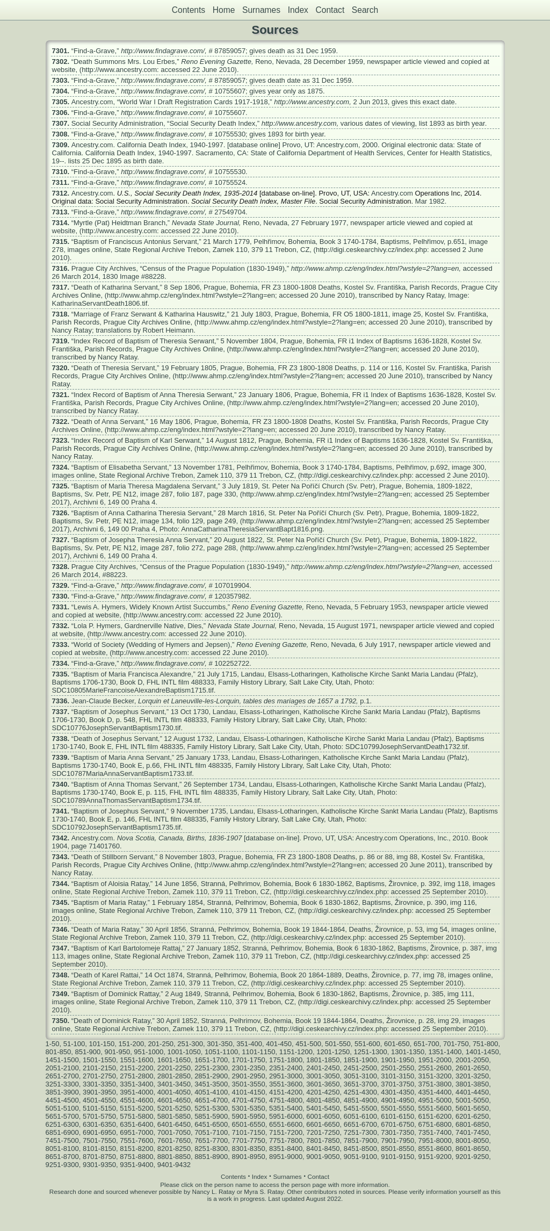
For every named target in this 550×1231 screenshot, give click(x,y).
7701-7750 (248, 1140)
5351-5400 (285, 1108)
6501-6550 (248, 1124)
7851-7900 (360, 1140)
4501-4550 (99, 1100)
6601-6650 (322, 1124)
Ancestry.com (92, 102)
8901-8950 (248, 1157)
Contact (329, 10)
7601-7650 (174, 1140)
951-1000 (148, 1052)
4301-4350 (397, 1092)
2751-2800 (136, 1076)
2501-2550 (397, 1068)
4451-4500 (62, 1100)
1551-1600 (136, 1060)
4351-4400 (435, 1092)
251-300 (190, 1044)
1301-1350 (407, 1052)
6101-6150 (397, 1116)
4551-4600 (136, 1100)
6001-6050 (322, 1116)
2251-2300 (211, 1068)
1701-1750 (248, 1060)
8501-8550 (397, 1148)
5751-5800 (136, 1116)
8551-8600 (435, 1148)
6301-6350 (99, 1124)
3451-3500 (211, 1084)
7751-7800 (285, 1140)
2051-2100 (62, 1068)
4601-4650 (174, 1100)
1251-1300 (370, 1052)
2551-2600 (435, 1068)
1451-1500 (62, 1060)
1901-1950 (397, 1060)
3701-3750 (397, 1084)
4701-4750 (248, 1100)
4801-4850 (322, 1100)
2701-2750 (99, 1076)
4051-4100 (211, 1092)
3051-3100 (360, 1076)
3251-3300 (62, 1084)
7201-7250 (322, 1132)
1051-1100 (221, 1052)
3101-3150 (397, 1076)
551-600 (367, 1044)
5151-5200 (136, 1108)
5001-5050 (472, 1100)
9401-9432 (174, 1165)
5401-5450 (322, 1108)
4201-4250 (322, 1092)
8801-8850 (174, 1157)
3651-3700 (360, 1084)
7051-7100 (211, 1132)
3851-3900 (62, 1092)
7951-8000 (435, 1140)
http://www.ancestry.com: (120, 70)
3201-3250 (472, 1076)
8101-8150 (99, 1148)
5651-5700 (62, 1116)
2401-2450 (322, 1068)
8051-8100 (62, 1148)
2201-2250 (174, 1068)
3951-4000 (136, 1092)
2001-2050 (472, 1060)
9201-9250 (472, 1157)
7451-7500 (62, 1140)
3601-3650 (322, 1084)
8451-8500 (360, 1148)
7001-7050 (174, 1132)
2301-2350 (248, 1068)
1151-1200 (296, 1052)
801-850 (58, 1052)
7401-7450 (472, 1132)
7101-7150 (248, 1132)
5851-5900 (211, 1116)
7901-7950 (397, 1140)
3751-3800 (435, 1084)
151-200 (131, 1044)
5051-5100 (62, 1108)
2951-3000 (285, 1076)
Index (298, 10)
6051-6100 (360, 1116)
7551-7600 (136, 1140)
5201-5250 (174, 1108)
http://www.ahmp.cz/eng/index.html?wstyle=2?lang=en (375, 268)
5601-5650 (472, 1108)
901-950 (117, 1052)
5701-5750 (99, 1116)
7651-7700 (211, 1140)
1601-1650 (174, 1060)
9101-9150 (397, 1157)
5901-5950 (248, 1116)
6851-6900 (62, 1132)
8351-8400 (285, 1148)
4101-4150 (248, 1092)
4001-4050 (174, 1092)
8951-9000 (285, 1157)
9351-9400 (136, 1165)
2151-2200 (136, 1068)
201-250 (160, 1044)
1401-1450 (482, 1052)
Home (224, 10)
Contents (188, 10)
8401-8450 (322, 1148)
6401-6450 (174, 1124)
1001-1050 (184, 1052)
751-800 (485, 1044)
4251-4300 (360, 1092)
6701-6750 (397, 1124)
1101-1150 (258, 1052)
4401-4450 (472, 1092)
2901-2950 (248, 1076)
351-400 (249, 1044)
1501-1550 (99, 1060)
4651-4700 (211, 1100)
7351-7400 (435, 1132)
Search (365, 10)
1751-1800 (285, 1060)
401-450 (279, 1044)
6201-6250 (472, 1116)
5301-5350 (248, 1108)
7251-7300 (360, 1132)
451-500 (308, 1044)
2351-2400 (285, 1068)
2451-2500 (360, 1068)
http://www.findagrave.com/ (163, 51)
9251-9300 (62, 1165)
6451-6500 (211, 1124)
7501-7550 (99, 1140)
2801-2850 (174, 1076)
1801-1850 (322, 1060)
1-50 (53, 1044)
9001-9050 (322, 1157)
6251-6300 (62, 1124)
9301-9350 (99, 1165)
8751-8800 (136, 1157)
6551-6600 (285, 1124)
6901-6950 (99, 1132)
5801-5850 (174, 1116)
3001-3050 (322, 1076)
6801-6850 (472, 1124)
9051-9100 (360, 1157)
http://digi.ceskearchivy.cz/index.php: (372, 250)
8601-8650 (472, 1148)
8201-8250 (174, 1148)
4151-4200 (285, 1092)
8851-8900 (211, 1157)
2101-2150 (99, 1068)
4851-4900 (360, 1100)
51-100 (74, 1044)
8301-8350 (248, 1148)
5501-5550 (397, 1108)
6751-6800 (435, 1124)
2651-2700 (62, 1076)
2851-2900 (211, 1076)
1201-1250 (333, 1052)
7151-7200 (285, 1132)
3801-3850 (472, 1084)
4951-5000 (435, 1100)
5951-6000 (285, 1116)
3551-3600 (285, 1084)
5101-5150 (99, 1108)
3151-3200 (435, 1076)
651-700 (426, 1044)
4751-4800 (285, 1100)
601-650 (397, 1044)
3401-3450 (174, 1084)
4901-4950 (397, 1100)
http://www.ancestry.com (311, 102)
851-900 (87, 1052)
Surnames (261, 10)
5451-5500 (360, 1108)
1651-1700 (211, 1060)
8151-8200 (136, 1148)
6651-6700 (360, 1124)
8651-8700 (62, 1157)
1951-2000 (435, 1060)
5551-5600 (435, 1108)
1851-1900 (360, 1060)
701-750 (456, 1044)
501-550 (338, 1044)
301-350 (220, 1044)
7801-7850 (322, 1140)
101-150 (101, 1044)
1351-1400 (444, 1052)
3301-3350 (99, 1084)
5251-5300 (211, 1108)
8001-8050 (472, 1140)
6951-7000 (136, 1132)
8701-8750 (99, 1157)
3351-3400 (136, 1084)
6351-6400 (136, 1124)
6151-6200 (435, 1116)
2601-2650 (472, 1068)
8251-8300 (211, 1148)
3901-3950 (99, 1092)
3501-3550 (248, 1084)
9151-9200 (435, 1157)
